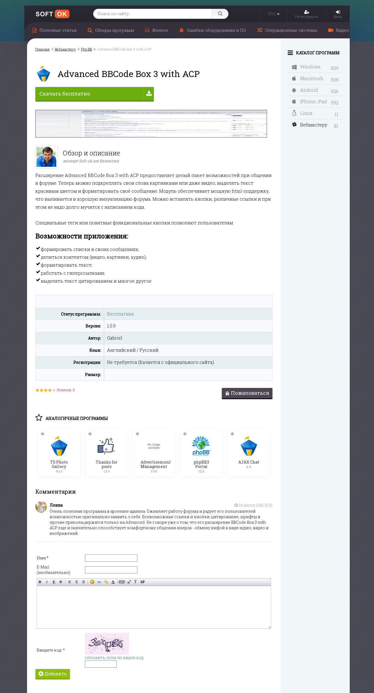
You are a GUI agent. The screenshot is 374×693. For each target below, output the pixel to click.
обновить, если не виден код (114, 655)
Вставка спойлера (142, 579)
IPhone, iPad (309, 101)
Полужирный (40, 579)
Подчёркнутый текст (54, 579)
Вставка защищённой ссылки (106, 579)
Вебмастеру (309, 125)
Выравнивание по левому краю (69, 579)
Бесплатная (120, 314)
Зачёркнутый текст (61, 579)
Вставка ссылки (99, 579)
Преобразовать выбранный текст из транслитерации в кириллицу (135, 579)
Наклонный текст (47, 579)
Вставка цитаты (128, 579)
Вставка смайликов (92, 579)
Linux (302, 113)
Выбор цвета (113, 579)
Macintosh (307, 78)
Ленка (56, 503)
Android (305, 90)
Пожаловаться (247, 393)
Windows (306, 67)
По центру (76, 579)
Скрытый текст (122, 579)
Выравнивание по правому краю (83, 579)
